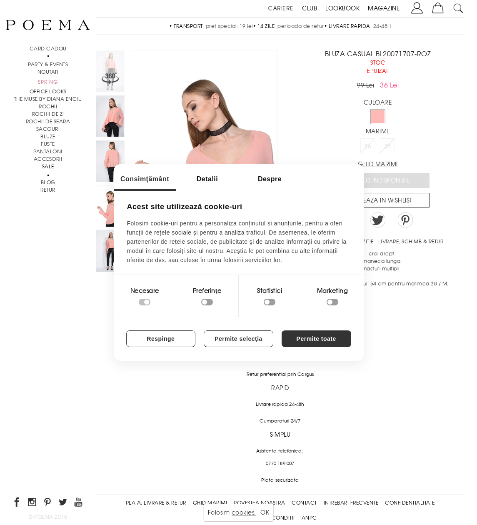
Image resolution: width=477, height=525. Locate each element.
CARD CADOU (48, 49)
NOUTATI (48, 72)
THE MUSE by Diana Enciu (48, 99)
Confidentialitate (410, 503)
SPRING (48, 82)
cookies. (244, 512)
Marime (378, 131)
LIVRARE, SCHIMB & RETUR (411, 242)
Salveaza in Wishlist (380, 200)
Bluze (47, 137)
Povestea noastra (259, 503)
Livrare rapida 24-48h (280, 404)
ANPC (309, 518)
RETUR (47, 190)
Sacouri (48, 129)
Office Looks (48, 92)
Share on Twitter (377, 220)
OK (264, 512)
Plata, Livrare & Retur (156, 503)
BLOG (48, 182)
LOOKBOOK (342, 8)
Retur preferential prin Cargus (280, 374)
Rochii (48, 107)
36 (367, 146)
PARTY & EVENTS (48, 65)
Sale (48, 167)
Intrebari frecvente (351, 503)
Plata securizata (280, 480)
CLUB (309, 8)
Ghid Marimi (210, 503)
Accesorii (48, 159)
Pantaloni (47, 152)
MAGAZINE (384, 8)
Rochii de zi (48, 114)
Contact (304, 503)
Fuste (48, 144)
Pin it (405, 220)
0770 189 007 (280, 463)
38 (387, 146)
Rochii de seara (48, 122)
